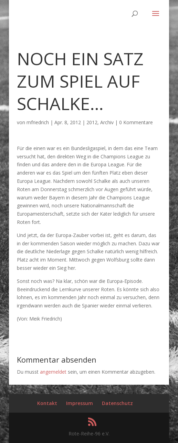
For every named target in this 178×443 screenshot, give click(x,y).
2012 (91, 122)
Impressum (79, 403)
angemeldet (53, 371)
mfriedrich (38, 122)
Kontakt (47, 403)
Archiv (107, 122)
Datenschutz (117, 403)
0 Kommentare (136, 122)
